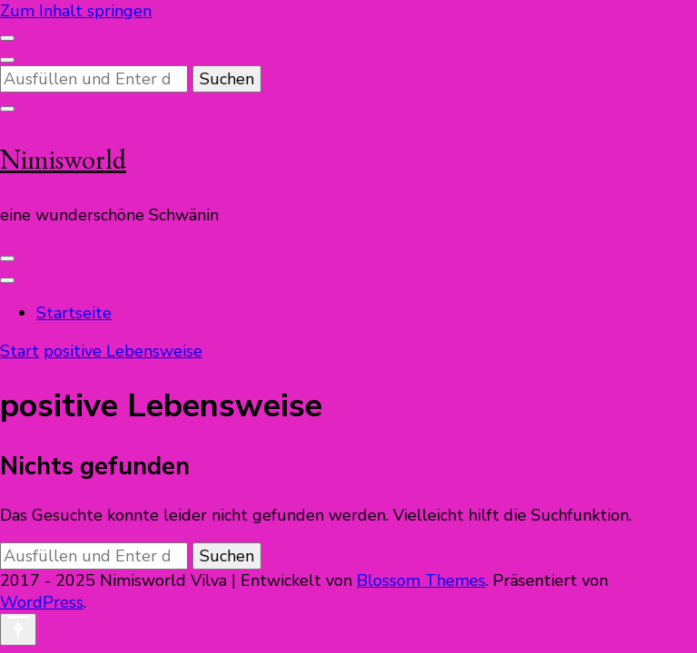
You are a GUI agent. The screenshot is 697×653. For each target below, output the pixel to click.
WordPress (41, 602)
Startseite (74, 313)
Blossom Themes (421, 580)
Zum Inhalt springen (76, 11)
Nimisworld (63, 159)
